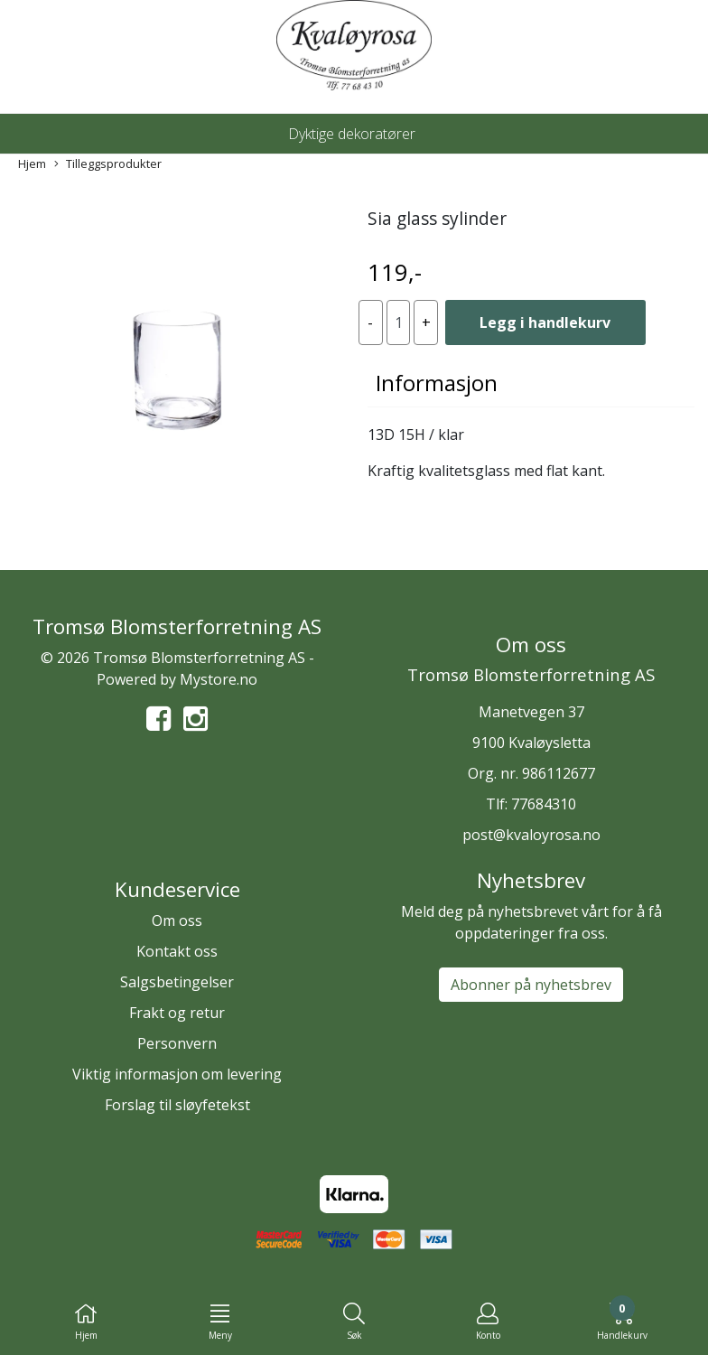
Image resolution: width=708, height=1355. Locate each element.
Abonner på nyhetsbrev (531, 985)
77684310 (543, 804)
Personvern (177, 1043)
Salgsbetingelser (177, 982)
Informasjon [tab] (437, 382)
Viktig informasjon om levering (177, 1074)
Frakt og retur (177, 1013)
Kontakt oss (177, 951)
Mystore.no (218, 679)
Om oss (177, 920)
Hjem (32, 163)
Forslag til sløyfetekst (177, 1105)
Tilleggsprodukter (108, 164)
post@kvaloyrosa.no (531, 835)
